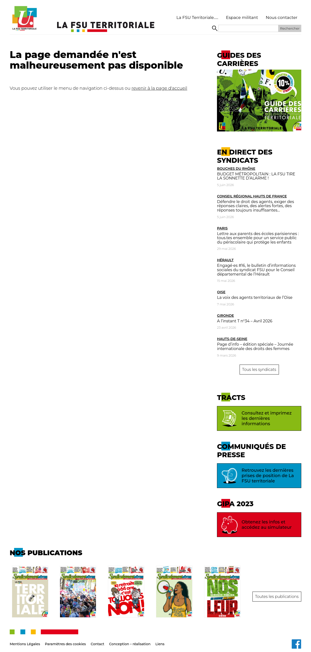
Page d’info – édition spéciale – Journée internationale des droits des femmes (255, 346)
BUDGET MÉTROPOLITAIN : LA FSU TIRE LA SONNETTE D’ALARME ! (256, 176)
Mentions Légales (25, 640)
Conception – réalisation (129, 640)
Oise (221, 292)
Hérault (225, 260)
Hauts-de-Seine (232, 339)
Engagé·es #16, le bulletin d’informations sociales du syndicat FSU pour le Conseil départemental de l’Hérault (256, 269)
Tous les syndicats (259, 369)
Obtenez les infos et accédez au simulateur (256, 524)
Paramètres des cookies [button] (65, 640)
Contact (97, 640)
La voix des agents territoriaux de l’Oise (254, 297)
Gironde (225, 315)
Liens (159, 640)
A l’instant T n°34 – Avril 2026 (244, 321)
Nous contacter (281, 17)
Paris (222, 228)
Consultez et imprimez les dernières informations (256, 418)
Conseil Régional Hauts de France (252, 196)
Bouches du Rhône (236, 168)
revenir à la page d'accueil (159, 88)
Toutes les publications (277, 594)
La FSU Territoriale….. (197, 17)
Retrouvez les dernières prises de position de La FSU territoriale (257, 475)
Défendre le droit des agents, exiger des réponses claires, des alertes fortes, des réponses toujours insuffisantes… (255, 205)
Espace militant (242, 17)
